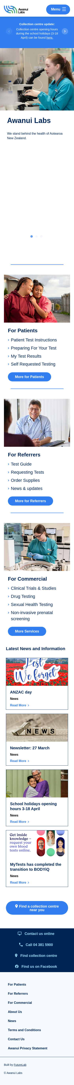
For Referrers (18, 993)
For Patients (17, 984)
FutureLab (20, 1064)
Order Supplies (25, 480)
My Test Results (26, 356)
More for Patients (29, 377)
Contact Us (16, 1039)
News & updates (26, 488)
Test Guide (21, 464)
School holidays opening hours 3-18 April (33, 806)
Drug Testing (23, 596)
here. (49, 37)
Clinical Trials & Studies (33, 588)
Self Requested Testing (33, 364)
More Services (27, 631)
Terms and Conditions (24, 1030)
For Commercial (20, 1002)
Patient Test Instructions (34, 339)
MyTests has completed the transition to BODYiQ (35, 867)
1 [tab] (32, 237)
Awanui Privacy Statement (27, 1048)
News (14, 698)
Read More (18, 705)
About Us (15, 1012)
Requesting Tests (27, 472)
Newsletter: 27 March (30, 748)
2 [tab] (36, 237)
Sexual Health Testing (32, 604)
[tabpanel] (37, 97)
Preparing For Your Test (33, 348)
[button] (65, 31)
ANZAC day (21, 692)
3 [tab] (41, 237)
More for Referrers (30, 501)
